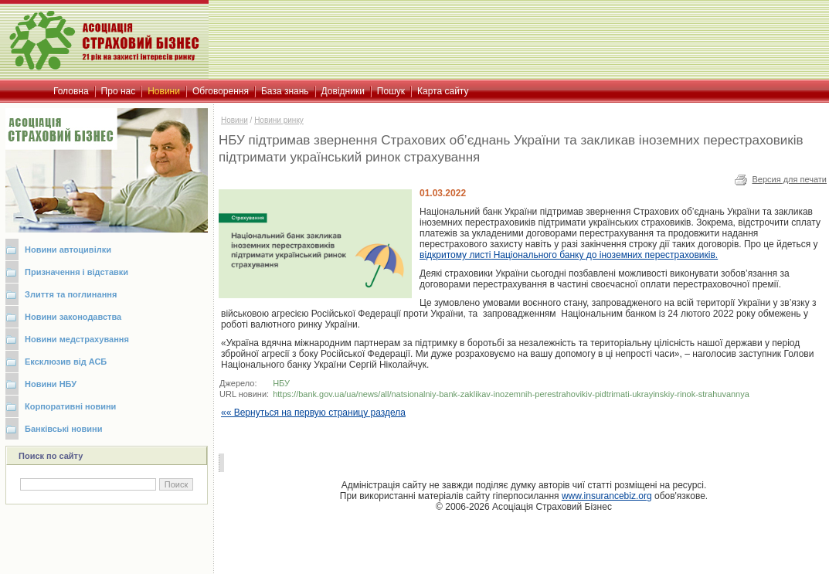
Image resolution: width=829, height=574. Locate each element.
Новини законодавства (73, 316)
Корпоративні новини (70, 406)
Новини (234, 120)
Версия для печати (789, 179)
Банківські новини (64, 428)
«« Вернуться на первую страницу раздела (313, 412)
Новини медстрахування (77, 339)
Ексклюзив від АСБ (66, 361)
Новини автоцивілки (68, 249)
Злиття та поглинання (71, 294)
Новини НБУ (50, 384)
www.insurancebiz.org (607, 496)
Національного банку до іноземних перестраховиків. (569, 255)
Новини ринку (279, 120)
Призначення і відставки (76, 272)
